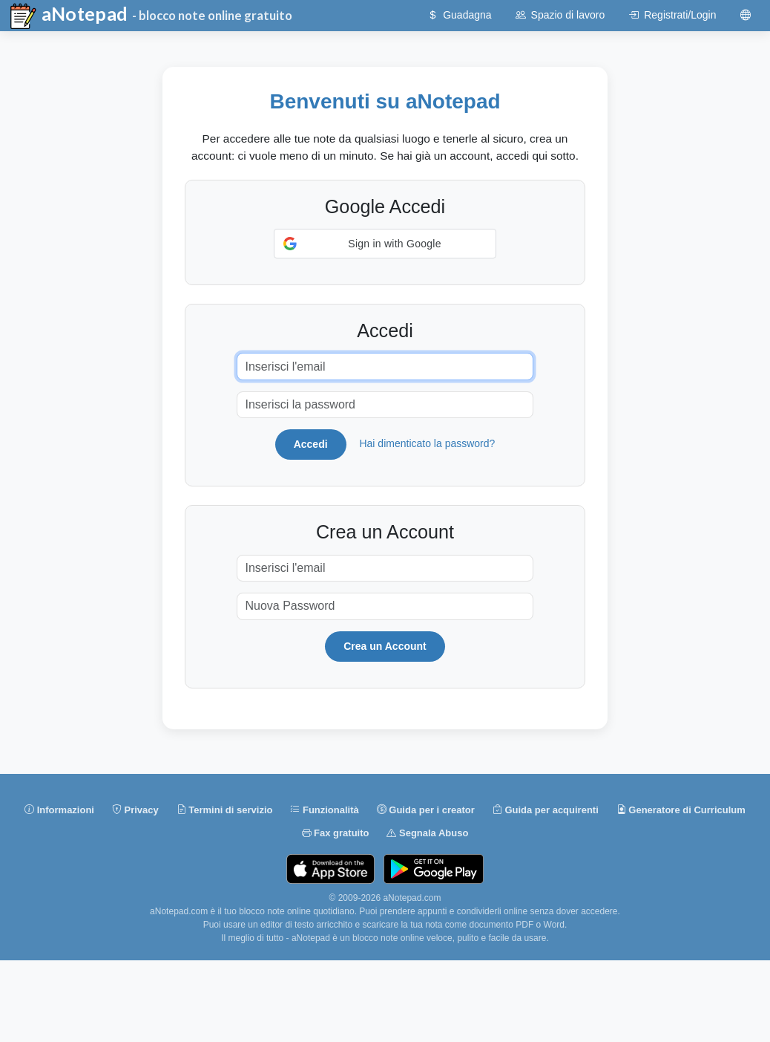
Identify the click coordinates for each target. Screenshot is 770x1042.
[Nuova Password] (385, 606)
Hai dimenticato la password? (427, 443)
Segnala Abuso (427, 833)
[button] (385, 243)
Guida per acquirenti (546, 810)
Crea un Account (385, 646)
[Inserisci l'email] (385, 366)
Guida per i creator (426, 810)
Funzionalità (324, 810)
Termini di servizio (225, 810)
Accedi (311, 444)
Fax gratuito (335, 833)
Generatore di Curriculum (681, 810)
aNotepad (68, 16)
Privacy (135, 810)
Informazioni (59, 810)
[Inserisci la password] (385, 405)
